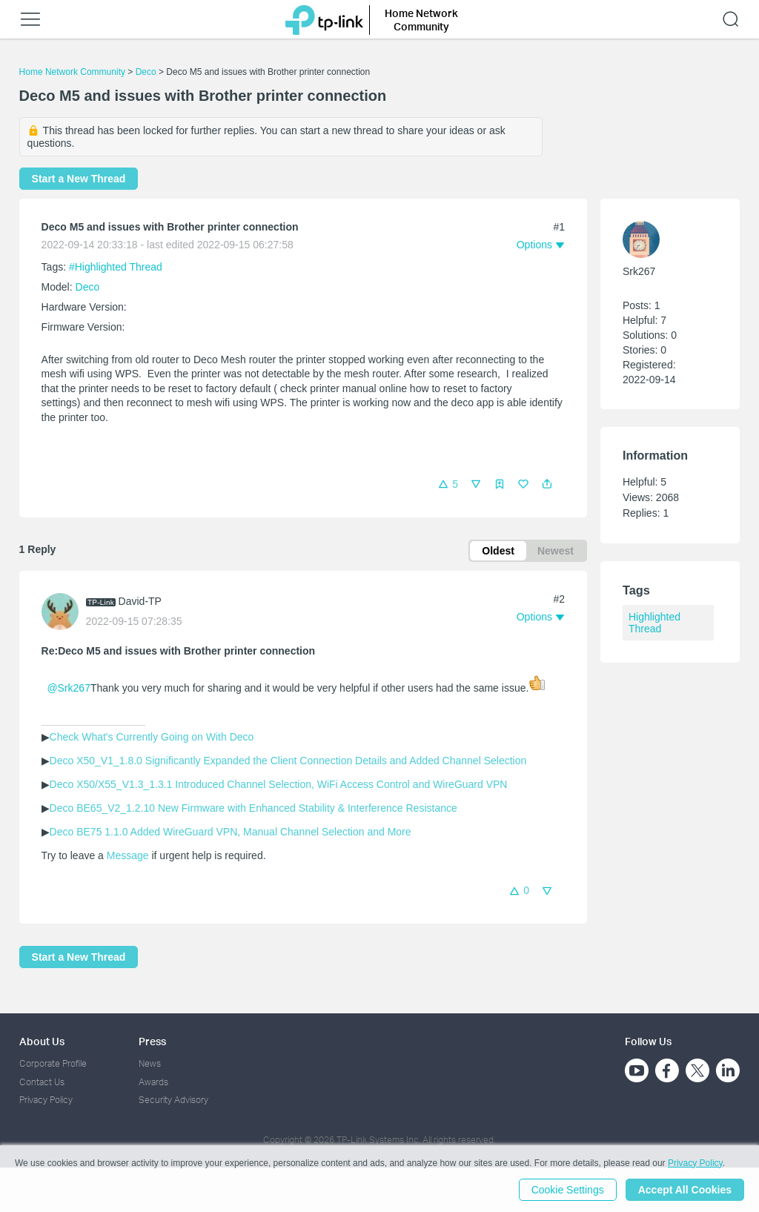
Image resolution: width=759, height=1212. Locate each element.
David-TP (140, 601)
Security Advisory (173, 1099)
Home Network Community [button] (421, 20)
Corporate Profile (53, 1063)
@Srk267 (68, 688)
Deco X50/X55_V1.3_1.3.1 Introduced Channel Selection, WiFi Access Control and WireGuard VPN (279, 784)
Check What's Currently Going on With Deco (152, 737)
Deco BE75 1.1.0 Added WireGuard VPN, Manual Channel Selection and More (230, 832)
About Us (41, 1041)
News (150, 1063)
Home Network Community (72, 72)
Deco (146, 72)
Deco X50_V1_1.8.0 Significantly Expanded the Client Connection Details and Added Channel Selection (288, 760)
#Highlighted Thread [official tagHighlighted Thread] (115, 267)
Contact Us (41, 1081)
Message (128, 855)
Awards (153, 1081)
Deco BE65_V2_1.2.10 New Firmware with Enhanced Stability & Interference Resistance (253, 808)
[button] (547, 484)
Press (152, 1041)
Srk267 (639, 271)
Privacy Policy (46, 1099)
